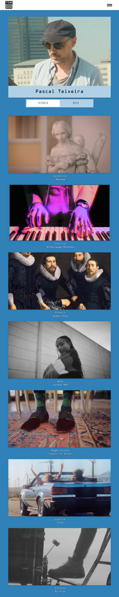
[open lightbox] (59, 144)
